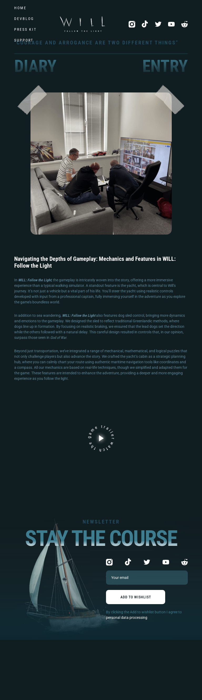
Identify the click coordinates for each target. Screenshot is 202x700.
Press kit (25, 29)
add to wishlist (135, 597)
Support (23, 40)
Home (20, 8)
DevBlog (24, 19)
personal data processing (126, 617)
